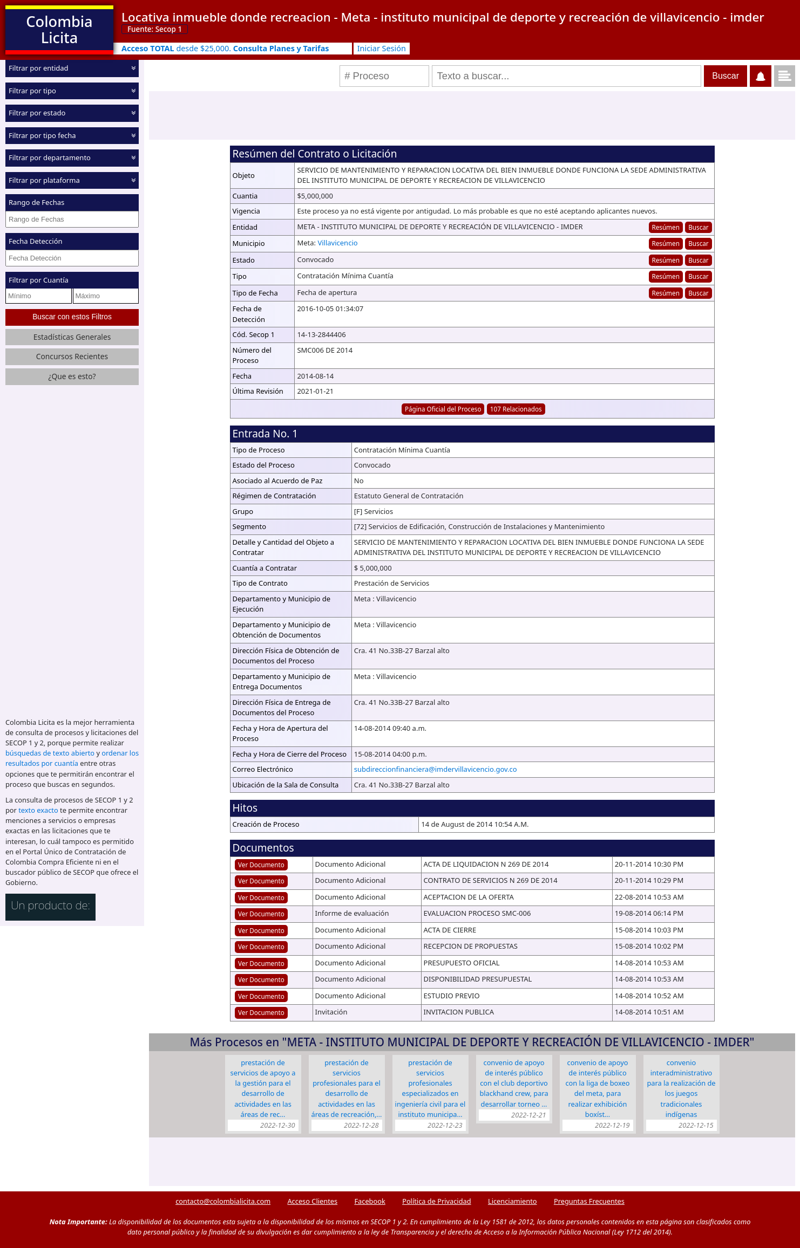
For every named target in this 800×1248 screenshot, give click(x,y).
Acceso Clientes (312, 1201)
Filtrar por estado (37, 113)
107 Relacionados (516, 408)
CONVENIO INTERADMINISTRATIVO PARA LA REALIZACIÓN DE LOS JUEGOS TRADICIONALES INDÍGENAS (681, 1088)
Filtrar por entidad (39, 68)
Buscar (698, 227)
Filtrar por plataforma (44, 179)
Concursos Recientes (72, 356)
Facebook (369, 1201)
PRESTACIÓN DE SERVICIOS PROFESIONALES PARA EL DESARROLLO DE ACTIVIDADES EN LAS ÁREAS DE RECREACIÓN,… (346, 1088)
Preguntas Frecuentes (589, 1201)
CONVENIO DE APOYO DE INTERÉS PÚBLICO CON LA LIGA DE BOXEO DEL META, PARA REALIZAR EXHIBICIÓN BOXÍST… (597, 1088)
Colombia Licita (59, 29)
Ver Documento (261, 864)
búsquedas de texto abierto (49, 753)
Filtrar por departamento (50, 157)
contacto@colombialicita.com (222, 1201)
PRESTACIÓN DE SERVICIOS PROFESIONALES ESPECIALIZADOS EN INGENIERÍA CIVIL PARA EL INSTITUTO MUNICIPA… (430, 1088)
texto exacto (38, 810)
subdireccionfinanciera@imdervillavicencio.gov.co (435, 769)
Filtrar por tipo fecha (42, 135)
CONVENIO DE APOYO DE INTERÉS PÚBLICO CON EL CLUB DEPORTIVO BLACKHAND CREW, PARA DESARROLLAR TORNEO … (513, 1083)
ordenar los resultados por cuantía (72, 758)
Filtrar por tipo (32, 90)
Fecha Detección (36, 241)
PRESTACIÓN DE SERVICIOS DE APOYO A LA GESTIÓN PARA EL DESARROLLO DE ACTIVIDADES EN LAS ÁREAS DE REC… (263, 1088)
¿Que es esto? (72, 376)
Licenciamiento (512, 1201)
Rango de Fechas (36, 202)
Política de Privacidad (436, 1201)
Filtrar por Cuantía (39, 280)
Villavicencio (337, 243)
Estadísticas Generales (72, 337)
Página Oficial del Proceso (443, 408)
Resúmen (665, 227)
